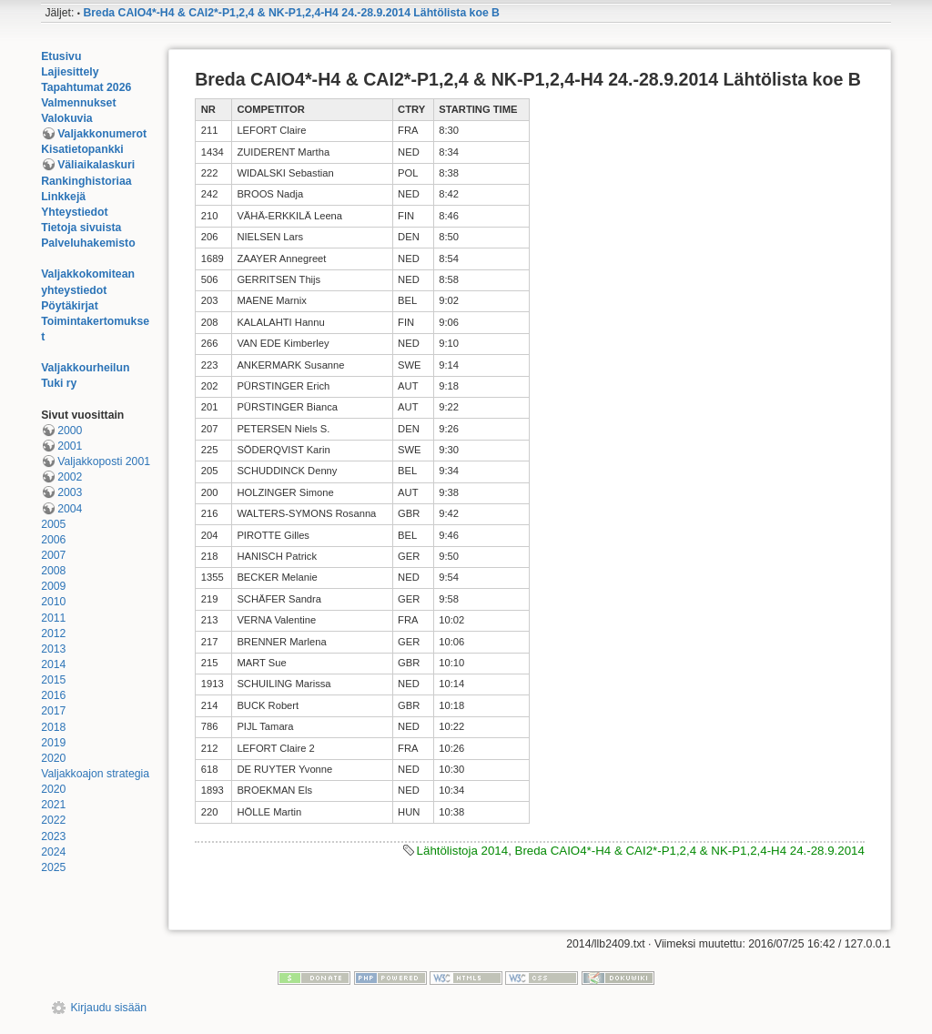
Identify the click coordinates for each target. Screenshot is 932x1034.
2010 (53, 601)
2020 (53, 758)
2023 (53, 836)
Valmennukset (78, 102)
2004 (69, 508)
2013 (53, 649)
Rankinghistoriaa (86, 181)
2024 (53, 852)
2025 (53, 867)
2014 (53, 664)
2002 (69, 477)
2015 (53, 680)
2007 (53, 555)
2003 (69, 492)
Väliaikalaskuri (96, 164)
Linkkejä (63, 196)
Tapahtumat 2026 (86, 87)
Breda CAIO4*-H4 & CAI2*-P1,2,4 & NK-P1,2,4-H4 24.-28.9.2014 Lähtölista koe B (291, 12)
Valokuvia (67, 118)
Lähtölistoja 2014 (463, 850)
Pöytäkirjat (69, 305)
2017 (53, 711)
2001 (69, 446)
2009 (53, 586)
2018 (53, 727)
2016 (53, 695)
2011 (53, 618)
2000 (69, 430)
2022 (53, 820)
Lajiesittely (69, 72)
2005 (53, 524)
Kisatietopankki (82, 149)
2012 (53, 633)
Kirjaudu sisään (108, 1007)
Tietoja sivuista (81, 227)
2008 (53, 570)
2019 (53, 742)
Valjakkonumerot (102, 133)
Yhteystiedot (74, 212)
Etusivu (61, 56)
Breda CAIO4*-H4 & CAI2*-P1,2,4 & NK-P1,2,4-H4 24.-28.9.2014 (690, 850)
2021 (53, 804)
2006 (53, 539)
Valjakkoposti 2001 (103, 461)
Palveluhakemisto (88, 243)
